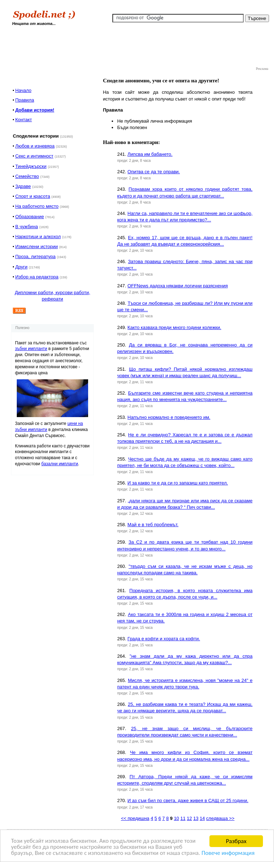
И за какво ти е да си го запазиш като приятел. (177, 483)
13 (195, 818)
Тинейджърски (31, 166)
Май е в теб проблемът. (152, 524)
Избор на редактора (37, 276)
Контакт (23, 119)
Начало (23, 90)
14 (202, 818)
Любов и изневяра (35, 146)
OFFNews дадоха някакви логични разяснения (177, 285)
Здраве (23, 186)
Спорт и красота (32, 196)
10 (176, 818)
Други (21, 267)
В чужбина (26, 226)
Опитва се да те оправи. (153, 171)
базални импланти (59, 463)
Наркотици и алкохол (38, 236)
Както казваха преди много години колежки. (174, 327)
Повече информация (228, 853)
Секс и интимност (34, 156)
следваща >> (220, 818)
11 (182, 818)
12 (189, 818)
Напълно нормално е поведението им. (168, 417)
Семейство (27, 176)
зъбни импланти (31, 348)
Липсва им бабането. (149, 154)
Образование (29, 216)
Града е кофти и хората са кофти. (163, 638)
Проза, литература (35, 256)
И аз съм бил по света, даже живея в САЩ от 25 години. (187, 800)
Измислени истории (36, 246)
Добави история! (34, 110)
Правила (24, 100)
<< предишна (135, 818)
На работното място (37, 206)
